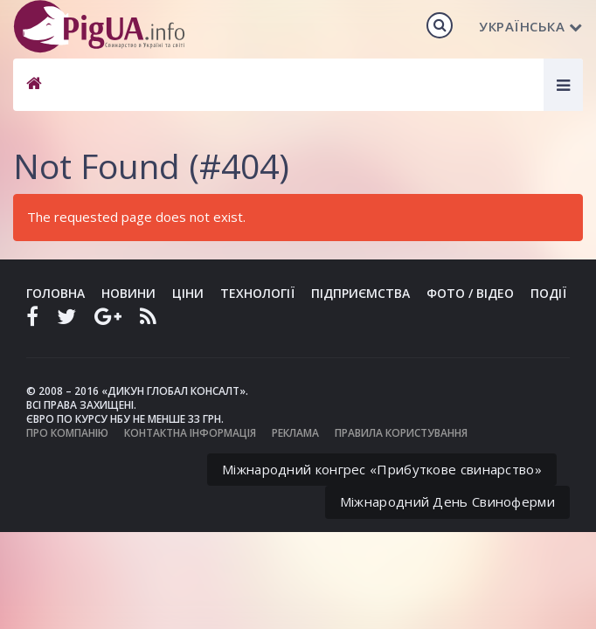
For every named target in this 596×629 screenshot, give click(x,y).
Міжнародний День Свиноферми (447, 501)
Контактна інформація (190, 432)
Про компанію (67, 432)
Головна (55, 293)
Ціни (188, 293)
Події (548, 293)
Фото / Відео (470, 293)
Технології (257, 293)
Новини (128, 293)
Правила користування (401, 432)
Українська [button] (531, 26)
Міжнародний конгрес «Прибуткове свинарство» (382, 469)
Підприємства (360, 293)
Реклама (295, 432)
